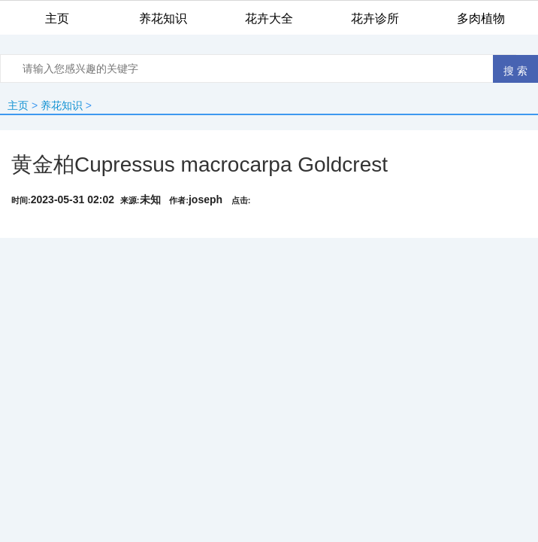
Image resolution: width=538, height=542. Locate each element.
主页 (18, 105)
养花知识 (62, 105)
